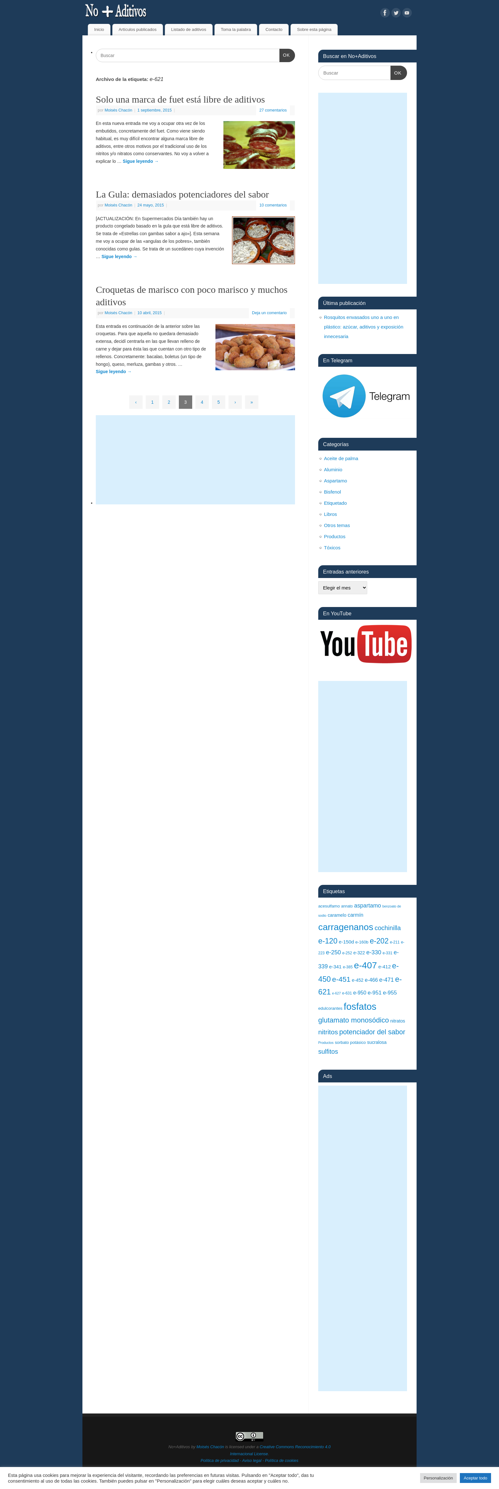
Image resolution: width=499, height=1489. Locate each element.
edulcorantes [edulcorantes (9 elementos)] (330, 1008)
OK (284, 54)
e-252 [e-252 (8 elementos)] (347, 953)
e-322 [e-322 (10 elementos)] (359, 952)
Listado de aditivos (188, 29)
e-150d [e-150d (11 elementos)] (346, 941)
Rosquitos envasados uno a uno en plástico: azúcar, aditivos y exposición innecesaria (363, 326)
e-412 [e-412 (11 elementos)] (384, 966)
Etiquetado (335, 503)
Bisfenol (332, 492)
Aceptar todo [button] (475, 1478)
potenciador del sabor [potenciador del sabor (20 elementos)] (372, 1032)
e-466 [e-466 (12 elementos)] (371, 980)
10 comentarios (273, 205)
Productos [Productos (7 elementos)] (326, 1042)
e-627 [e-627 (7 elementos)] (336, 993)
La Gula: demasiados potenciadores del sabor (182, 194)
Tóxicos (332, 547)
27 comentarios (273, 110)
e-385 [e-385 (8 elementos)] (348, 967)
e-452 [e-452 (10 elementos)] (358, 980)
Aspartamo (335, 480)
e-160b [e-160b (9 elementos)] (361, 942)
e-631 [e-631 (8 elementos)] (347, 993)
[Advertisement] (195, 459)
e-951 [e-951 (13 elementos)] (375, 992)
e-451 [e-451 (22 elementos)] (341, 979)
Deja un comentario (269, 313)
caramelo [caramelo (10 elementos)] (337, 915)
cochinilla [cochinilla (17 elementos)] (388, 927)
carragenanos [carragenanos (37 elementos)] (345, 927)
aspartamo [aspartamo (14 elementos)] (367, 905)
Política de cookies (282, 1460)
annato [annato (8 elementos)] (347, 906)
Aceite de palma (341, 458)
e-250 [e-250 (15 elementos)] (333, 952)
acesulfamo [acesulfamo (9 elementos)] (329, 906)
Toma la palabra (236, 29)
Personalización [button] (438, 1478)
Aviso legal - (253, 1460)
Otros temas (337, 525)
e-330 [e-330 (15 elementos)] (373, 952)
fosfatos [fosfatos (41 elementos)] (360, 1006)
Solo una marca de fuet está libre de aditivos (180, 99)
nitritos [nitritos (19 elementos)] (328, 1032)
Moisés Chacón (118, 110)
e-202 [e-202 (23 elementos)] (379, 941)
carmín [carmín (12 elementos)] (355, 915)
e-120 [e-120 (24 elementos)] (327, 941)
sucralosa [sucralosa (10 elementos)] (377, 1042)
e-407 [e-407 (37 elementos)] (365, 965)
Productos (335, 536)
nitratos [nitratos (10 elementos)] (397, 1020)
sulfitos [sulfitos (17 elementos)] (328, 1051)
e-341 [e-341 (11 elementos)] (335, 966)
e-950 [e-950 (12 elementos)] (359, 992)
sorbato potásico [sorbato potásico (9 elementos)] (350, 1042)
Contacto (273, 29)
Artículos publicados (138, 29)
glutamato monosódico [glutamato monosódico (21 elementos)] (353, 1020)
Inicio (99, 29)
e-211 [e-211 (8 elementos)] (395, 942)
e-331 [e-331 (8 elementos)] (387, 953)
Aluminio (333, 469)
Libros (330, 514)
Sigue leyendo (141, 161)
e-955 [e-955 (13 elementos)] (390, 992)
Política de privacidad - (221, 1460)
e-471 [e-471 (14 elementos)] (386, 980)
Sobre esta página (314, 29)
